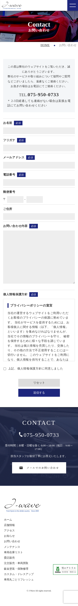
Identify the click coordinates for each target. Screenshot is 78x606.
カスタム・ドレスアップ (19, 583)
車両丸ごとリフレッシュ (19, 589)
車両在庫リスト (13, 561)
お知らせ (9, 545)
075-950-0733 (39, 444)
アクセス (9, 539)
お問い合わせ (12, 550)
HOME (45, 45)
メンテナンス (12, 556)
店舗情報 (9, 534)
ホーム (8, 529)
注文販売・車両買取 (16, 572)
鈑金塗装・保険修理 (16, 578)
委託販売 (9, 567)
